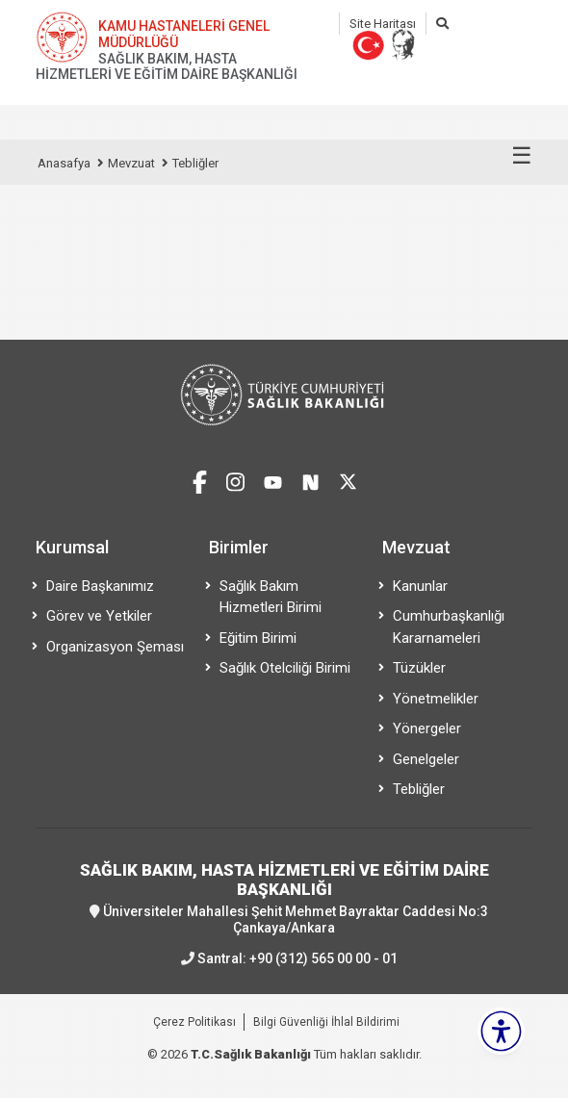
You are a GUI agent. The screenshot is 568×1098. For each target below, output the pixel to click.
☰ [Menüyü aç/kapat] (521, 155)
